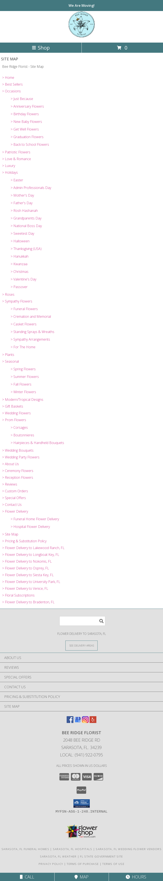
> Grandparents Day (26, 218)
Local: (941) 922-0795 (81, 755)
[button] (81, 803)
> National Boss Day (26, 225)
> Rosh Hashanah (24, 210)
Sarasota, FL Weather (58, 856)
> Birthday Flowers (25, 114)
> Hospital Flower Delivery (30, 526)
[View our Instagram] (85, 721)
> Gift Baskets (12, 406)
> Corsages (19, 427)
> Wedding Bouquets (18, 450)
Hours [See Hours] (136, 877)
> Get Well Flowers (25, 129)
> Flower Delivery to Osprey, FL (25, 568)
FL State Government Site (101, 856)
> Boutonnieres (22, 435)
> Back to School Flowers (30, 144)
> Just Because (22, 98)
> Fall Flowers (21, 384)
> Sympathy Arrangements (30, 339)
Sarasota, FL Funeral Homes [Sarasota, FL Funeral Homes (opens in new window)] (25, 849)
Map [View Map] (81, 877)
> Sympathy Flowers (17, 301)
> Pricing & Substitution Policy (24, 541)
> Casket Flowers (24, 324)
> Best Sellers (12, 84)
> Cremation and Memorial (31, 316)
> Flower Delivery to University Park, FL (31, 581)
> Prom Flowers (14, 420)
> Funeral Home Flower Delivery (35, 519)
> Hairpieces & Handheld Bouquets (37, 442)
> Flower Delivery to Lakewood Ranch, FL (33, 547)
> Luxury (8, 165)
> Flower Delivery (15, 511)
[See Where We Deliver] (81, 645)
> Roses (8, 294)
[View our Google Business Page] (77, 721)
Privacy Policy (51, 864)
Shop (41, 47)
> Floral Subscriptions (18, 595)
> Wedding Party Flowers (20, 457)
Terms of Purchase (83, 864)
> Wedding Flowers (16, 413)
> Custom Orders (15, 491)
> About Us (10, 464)
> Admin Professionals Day (31, 187)
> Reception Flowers (17, 477)
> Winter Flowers (23, 392)
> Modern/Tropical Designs (22, 399)
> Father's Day (21, 203)
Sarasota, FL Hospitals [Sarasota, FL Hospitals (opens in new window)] (72, 849)
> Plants (8, 354)
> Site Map (10, 534)
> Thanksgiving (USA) (26, 248)
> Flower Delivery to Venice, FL (25, 588)
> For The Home (23, 347)
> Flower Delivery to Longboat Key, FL (30, 554)
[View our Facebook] (70, 721)
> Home (8, 77)
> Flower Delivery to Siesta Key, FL (28, 575)
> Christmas (19, 271)
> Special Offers (14, 497)
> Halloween (20, 241)
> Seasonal (10, 361)
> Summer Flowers (25, 376)
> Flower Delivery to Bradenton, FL (28, 602)
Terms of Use (113, 864)
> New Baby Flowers (26, 121)
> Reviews (9, 484)
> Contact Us (12, 504)
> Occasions (11, 91)
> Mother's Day (22, 195)
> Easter (17, 180)
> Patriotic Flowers (16, 152)
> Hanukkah (19, 256)
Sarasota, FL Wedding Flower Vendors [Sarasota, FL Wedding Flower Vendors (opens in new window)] (129, 849)
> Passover (19, 286)
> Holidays (10, 172)
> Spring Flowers (23, 369)
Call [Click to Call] (27, 877)
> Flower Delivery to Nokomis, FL (27, 561)
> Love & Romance (16, 159)
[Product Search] (82, 621)
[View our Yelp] (93, 721)
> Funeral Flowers (24, 309)
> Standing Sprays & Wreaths (32, 331)
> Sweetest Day (22, 233)
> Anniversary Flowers (27, 106)
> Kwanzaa (19, 264)
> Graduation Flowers (27, 137)
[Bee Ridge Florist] (81, 36)
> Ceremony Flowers (17, 470)
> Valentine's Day (23, 279)
